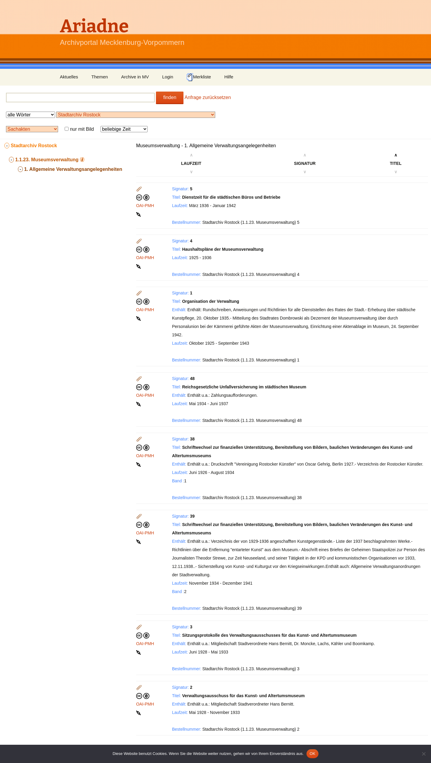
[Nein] (424, 754)
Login (167, 76)
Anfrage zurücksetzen (208, 97)
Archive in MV (135, 76)
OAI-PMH (145, 205)
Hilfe (228, 76)
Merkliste (198, 77)
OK (312, 753)
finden (169, 97)
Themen (99, 76)
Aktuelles (69, 76)
